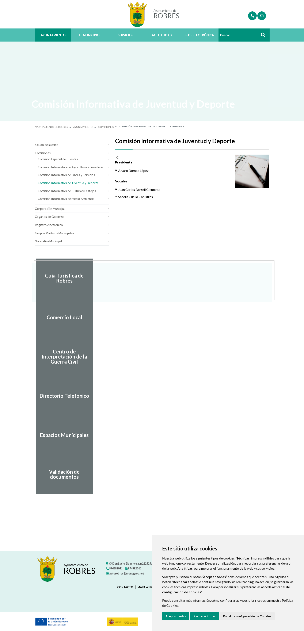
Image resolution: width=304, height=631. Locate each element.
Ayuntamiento (53, 35)
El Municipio (89, 35)
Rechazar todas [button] (205, 616)
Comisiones (106, 126)
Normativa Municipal (48, 241)
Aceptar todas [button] (176, 616)
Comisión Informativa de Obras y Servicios (66, 175)
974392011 (114, 568)
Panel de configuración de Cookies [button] (247, 616)
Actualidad (162, 35)
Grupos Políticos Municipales (54, 233)
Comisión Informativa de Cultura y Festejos (67, 191)
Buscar (261, 36)
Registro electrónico (49, 225)
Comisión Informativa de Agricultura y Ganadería (70, 167)
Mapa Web (144, 587)
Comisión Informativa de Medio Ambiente (66, 199)
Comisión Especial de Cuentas (58, 159)
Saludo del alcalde (46, 145)
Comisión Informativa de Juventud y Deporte (68, 183)
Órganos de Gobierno (50, 216)
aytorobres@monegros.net (125, 573)
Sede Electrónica (199, 35)
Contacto (125, 587)
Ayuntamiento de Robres (51, 126)
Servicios (125, 35)
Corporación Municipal (50, 208)
